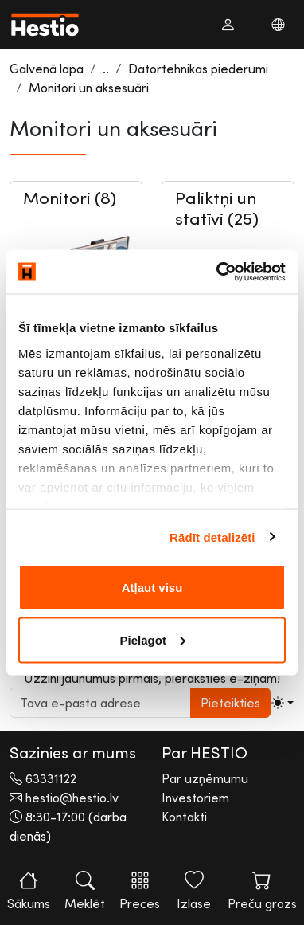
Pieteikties (230, 703)
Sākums (28, 891)
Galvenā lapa (47, 68)
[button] (228, 25)
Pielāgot (152, 639)
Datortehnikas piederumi (198, 68)
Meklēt (84, 891)
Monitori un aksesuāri (89, 88)
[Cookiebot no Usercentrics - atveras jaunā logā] (218, 271)
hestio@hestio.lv (72, 797)
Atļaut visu (152, 587)
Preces (139, 891)
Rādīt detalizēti (212, 536)
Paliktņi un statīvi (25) (217, 207)
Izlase (194, 891)
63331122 (50, 778)
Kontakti (184, 817)
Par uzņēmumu (205, 778)
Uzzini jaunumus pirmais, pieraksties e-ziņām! (152, 678)
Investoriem (195, 797)
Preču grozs (262, 891)
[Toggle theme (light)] (282, 703)
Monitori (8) (69, 197)
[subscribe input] (100, 703)
